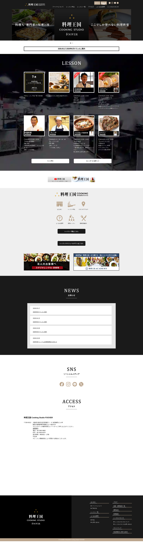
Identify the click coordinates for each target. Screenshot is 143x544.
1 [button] (70, 43)
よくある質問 (101, 6)
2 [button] (72, 43)
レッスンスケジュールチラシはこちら (71, 246)
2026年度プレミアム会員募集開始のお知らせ (45, 344)
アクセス (91, 6)
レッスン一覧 (81, 6)
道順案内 (35, 431)
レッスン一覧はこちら (71, 233)
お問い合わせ (95, 525)
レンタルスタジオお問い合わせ (123, 527)
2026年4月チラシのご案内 (40, 334)
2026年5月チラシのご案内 (40, 324)
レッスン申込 (70, 6)
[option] (71, 25)
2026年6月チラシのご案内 (40, 314)
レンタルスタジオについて (122, 524)
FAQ (93, 522)
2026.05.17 (71, 48)
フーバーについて (58, 6)
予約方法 (94, 511)
